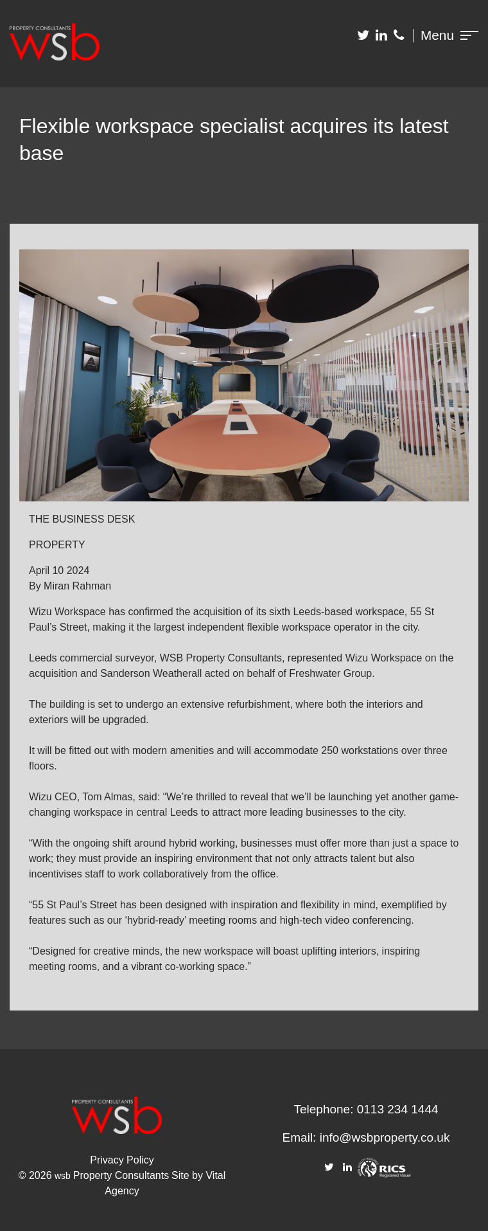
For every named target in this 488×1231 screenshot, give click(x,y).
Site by (188, 1175)
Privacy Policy (122, 1160)
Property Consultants (121, 1175)
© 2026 (37, 1175)
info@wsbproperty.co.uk (385, 1137)
